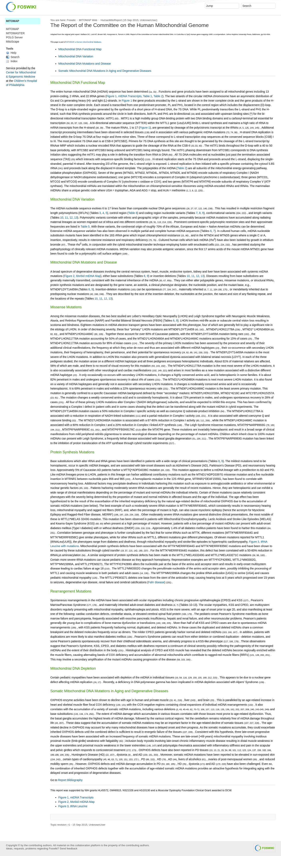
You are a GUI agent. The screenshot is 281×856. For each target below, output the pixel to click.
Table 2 (157, 96)
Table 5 (85, 226)
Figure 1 (127, 100)
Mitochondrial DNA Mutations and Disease (84, 63)
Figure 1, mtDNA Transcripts (123, 96)
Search (12, 57)
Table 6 (132, 213)
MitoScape (12, 41)
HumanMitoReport (111, 20)
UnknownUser (148, 20)
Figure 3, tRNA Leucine (72, 806)
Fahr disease (156, 582)
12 (71, 217)
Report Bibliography (70, 780)
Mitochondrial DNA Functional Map (80, 49)
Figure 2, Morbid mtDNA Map (82, 276)
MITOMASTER (15, 33)
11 (66, 217)
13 (75, 217)
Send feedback (68, 848)
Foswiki (71, 20)
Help (11, 52)
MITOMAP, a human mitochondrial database (83, 42)
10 (61, 217)
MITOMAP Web (88, 20)
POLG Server (14, 37)
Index (11, 61)
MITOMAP (12, 21)
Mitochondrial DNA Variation (75, 56)
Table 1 (147, 96)
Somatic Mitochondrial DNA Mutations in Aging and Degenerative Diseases (104, 70)
